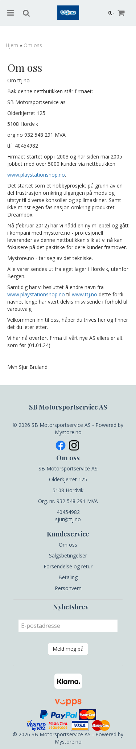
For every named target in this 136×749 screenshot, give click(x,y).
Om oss (33, 45)
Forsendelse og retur (68, 566)
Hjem (11, 45)
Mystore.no (68, 432)
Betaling (68, 577)
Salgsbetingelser (68, 555)
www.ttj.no (84, 294)
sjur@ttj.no (68, 519)
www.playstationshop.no (36, 174)
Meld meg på (68, 648)
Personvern (68, 588)
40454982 (68, 512)
